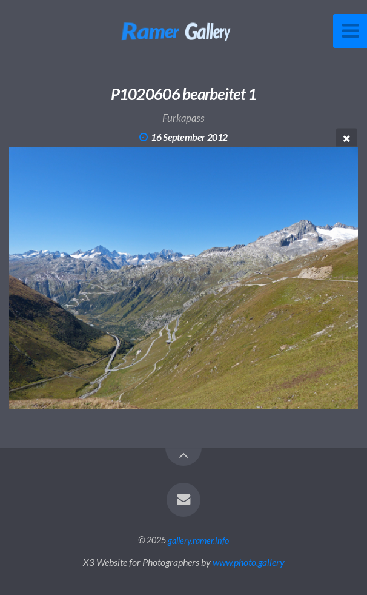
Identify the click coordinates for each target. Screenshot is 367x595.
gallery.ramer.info (198, 540)
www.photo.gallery (249, 562)
